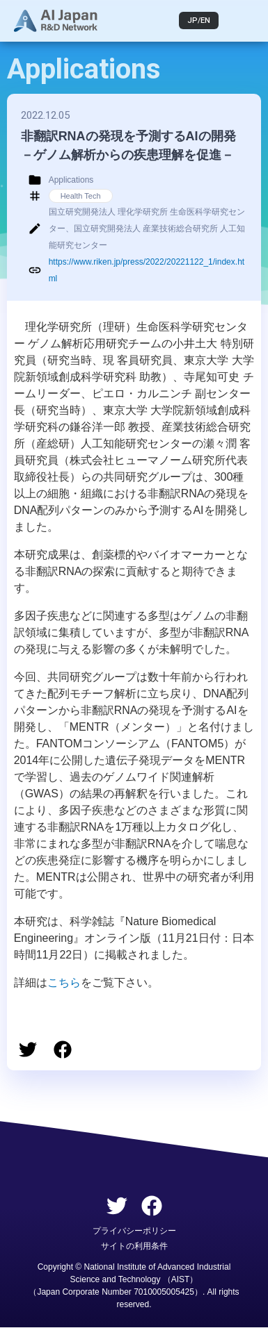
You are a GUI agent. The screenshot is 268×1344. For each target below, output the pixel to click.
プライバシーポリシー (134, 1231)
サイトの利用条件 (134, 1246)
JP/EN (198, 20)
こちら (64, 982)
